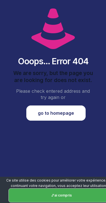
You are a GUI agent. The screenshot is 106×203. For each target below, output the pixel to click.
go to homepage (56, 113)
